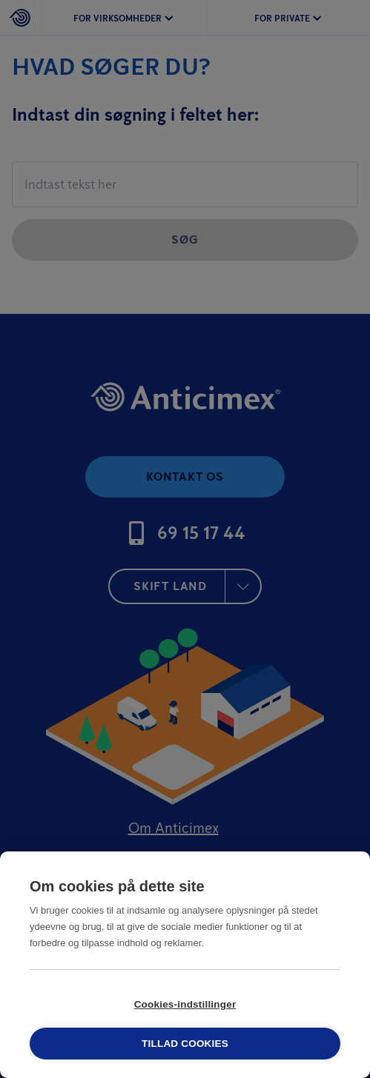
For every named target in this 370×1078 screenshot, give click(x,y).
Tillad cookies (185, 1043)
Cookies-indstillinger (185, 1004)
